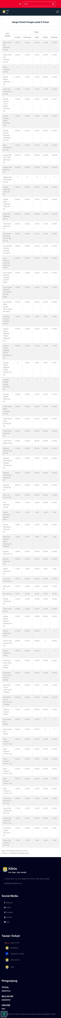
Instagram (8, 912)
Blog (6, 922)
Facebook (8, 903)
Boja (9, 967)
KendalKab (11, 948)
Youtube (8, 917)
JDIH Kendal (11, 960)
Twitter (7, 907)
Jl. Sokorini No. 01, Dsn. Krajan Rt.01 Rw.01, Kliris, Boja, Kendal (26, 879)
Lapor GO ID (12, 943)
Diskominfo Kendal (14, 954)
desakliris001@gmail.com (13, 883)
